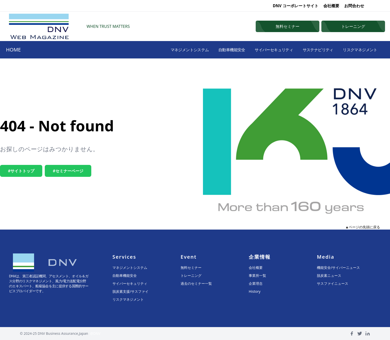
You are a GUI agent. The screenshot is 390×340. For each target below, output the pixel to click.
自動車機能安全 (225, 49)
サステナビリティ (315, 49)
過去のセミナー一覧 (196, 283)
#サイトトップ (21, 171)
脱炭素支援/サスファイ (130, 291)
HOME (13, 49)
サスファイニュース (332, 283)
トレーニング (191, 275)
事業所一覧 (257, 275)
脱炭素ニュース (329, 275)
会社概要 (331, 5)
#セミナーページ (68, 171)
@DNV (95, 333)
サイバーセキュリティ (269, 49)
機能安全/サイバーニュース (338, 267)
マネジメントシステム (181, 49)
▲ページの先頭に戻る (362, 227)
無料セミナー (191, 267)
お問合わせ (354, 5)
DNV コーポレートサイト (295, 5)
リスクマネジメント (359, 49)
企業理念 (256, 283)
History (254, 291)
